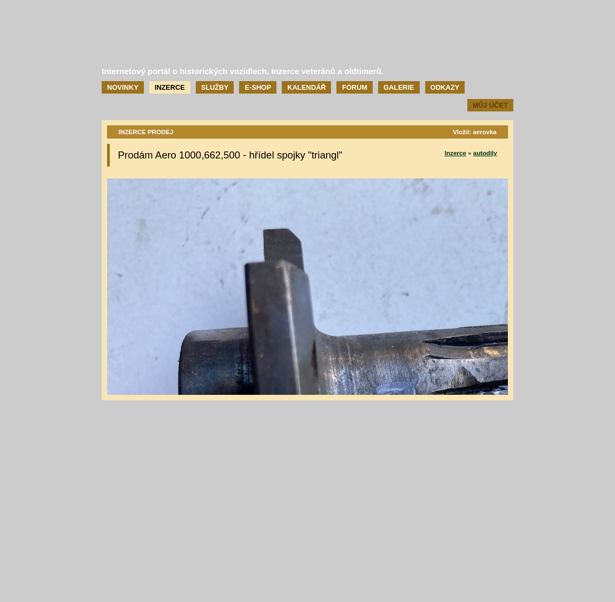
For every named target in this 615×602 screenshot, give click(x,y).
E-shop (257, 87)
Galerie (398, 87)
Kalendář (306, 87)
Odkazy (445, 87)
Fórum (354, 87)
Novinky (122, 87)
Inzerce (170, 87)
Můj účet (490, 105)
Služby (215, 87)
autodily (485, 153)
